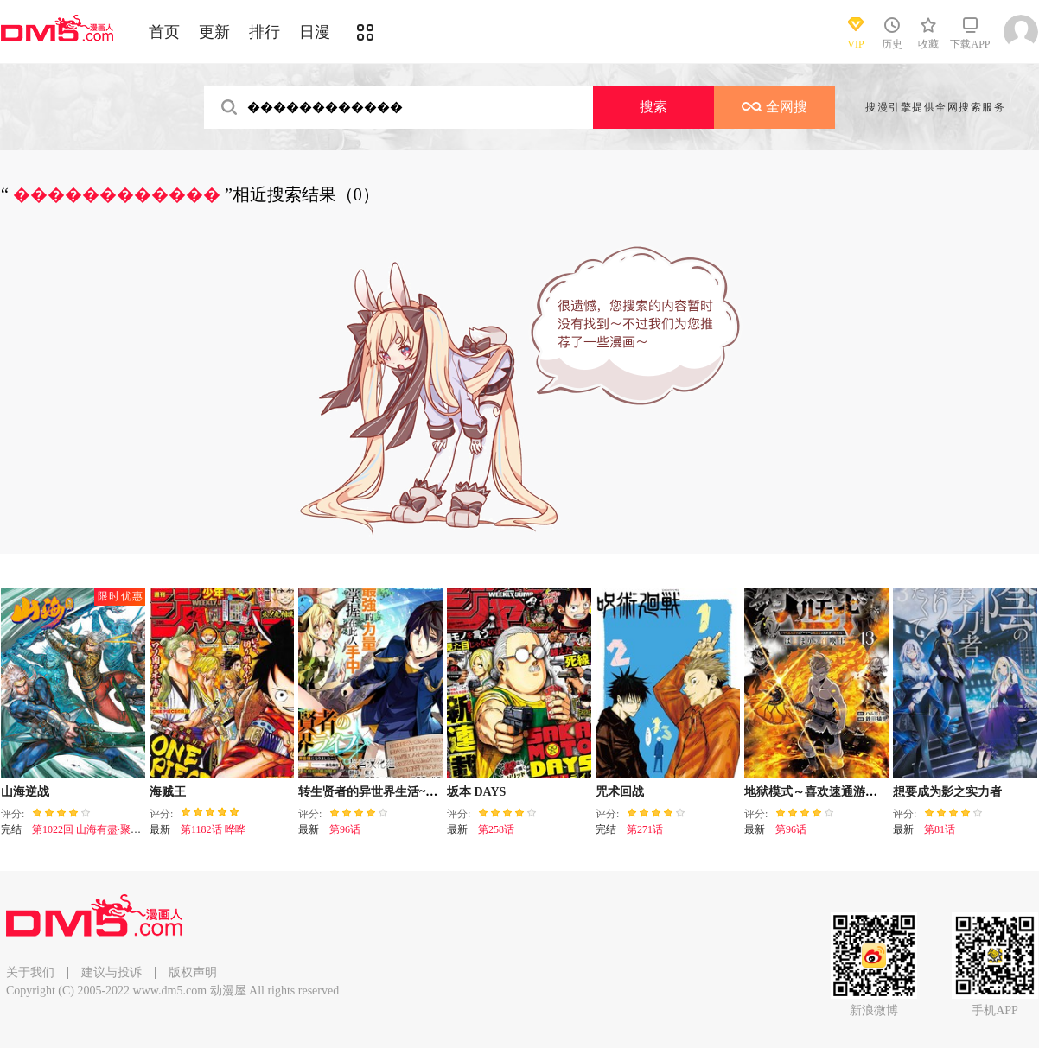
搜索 (653, 106)
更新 (214, 32)
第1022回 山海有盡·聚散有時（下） (112, 829)
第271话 (645, 829)
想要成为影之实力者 (947, 791)
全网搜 (774, 106)
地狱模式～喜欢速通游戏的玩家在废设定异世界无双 (883, 791)
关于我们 (30, 972)
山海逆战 (25, 791)
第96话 (344, 829)
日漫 (314, 32)
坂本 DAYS (476, 791)
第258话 (496, 829)
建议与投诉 (111, 972)
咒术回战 (620, 791)
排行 (264, 32)
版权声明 (193, 972)
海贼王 (168, 791)
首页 (164, 32)
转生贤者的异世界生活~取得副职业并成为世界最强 (434, 791)
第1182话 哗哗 (213, 829)
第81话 (939, 829)
